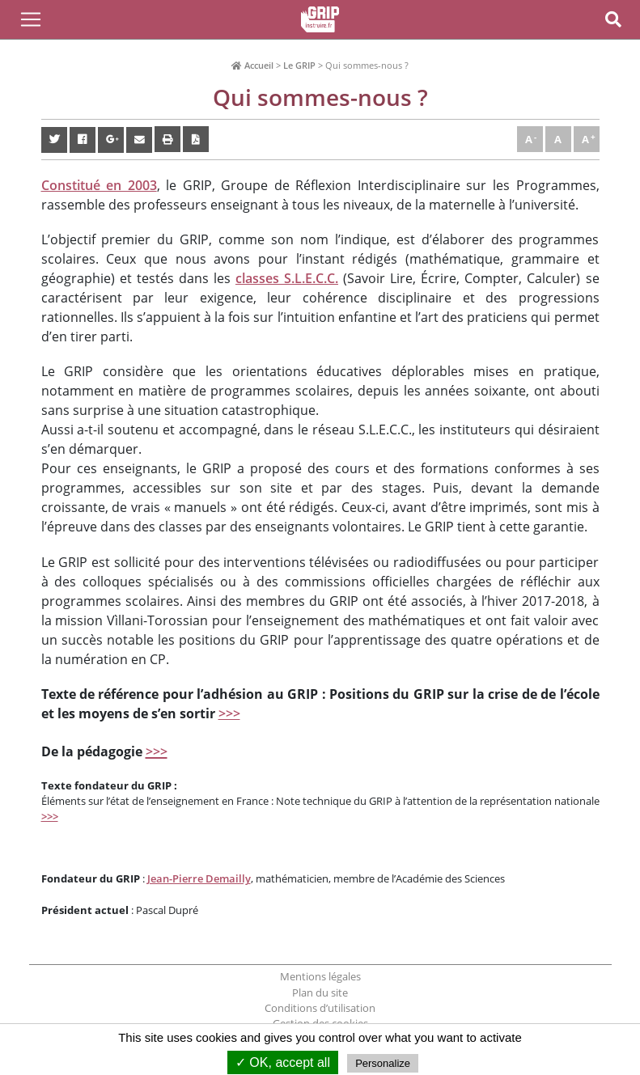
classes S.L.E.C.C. (286, 278)
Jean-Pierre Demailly (199, 878)
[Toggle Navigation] (30, 19)
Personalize (382, 1063)
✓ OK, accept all (282, 1062)
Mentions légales (320, 976)
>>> (229, 713)
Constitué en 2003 (99, 185)
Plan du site (320, 992)
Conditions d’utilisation (320, 1008)
